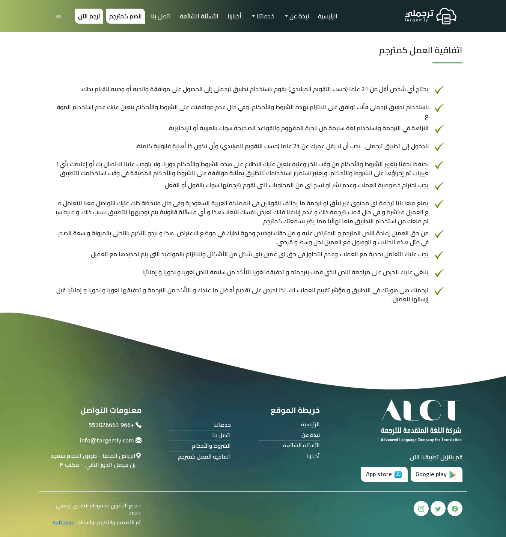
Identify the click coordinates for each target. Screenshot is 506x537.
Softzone (63, 522)
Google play (437, 474)
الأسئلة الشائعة (199, 16)
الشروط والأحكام (211, 446)
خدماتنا (264, 16)
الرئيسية (327, 16)
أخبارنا (234, 16)
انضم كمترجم (125, 16)
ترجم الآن (89, 16)
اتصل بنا (161, 16)
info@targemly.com (107, 440)
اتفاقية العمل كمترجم (204, 457)
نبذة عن (298, 16)
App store (384, 474)
